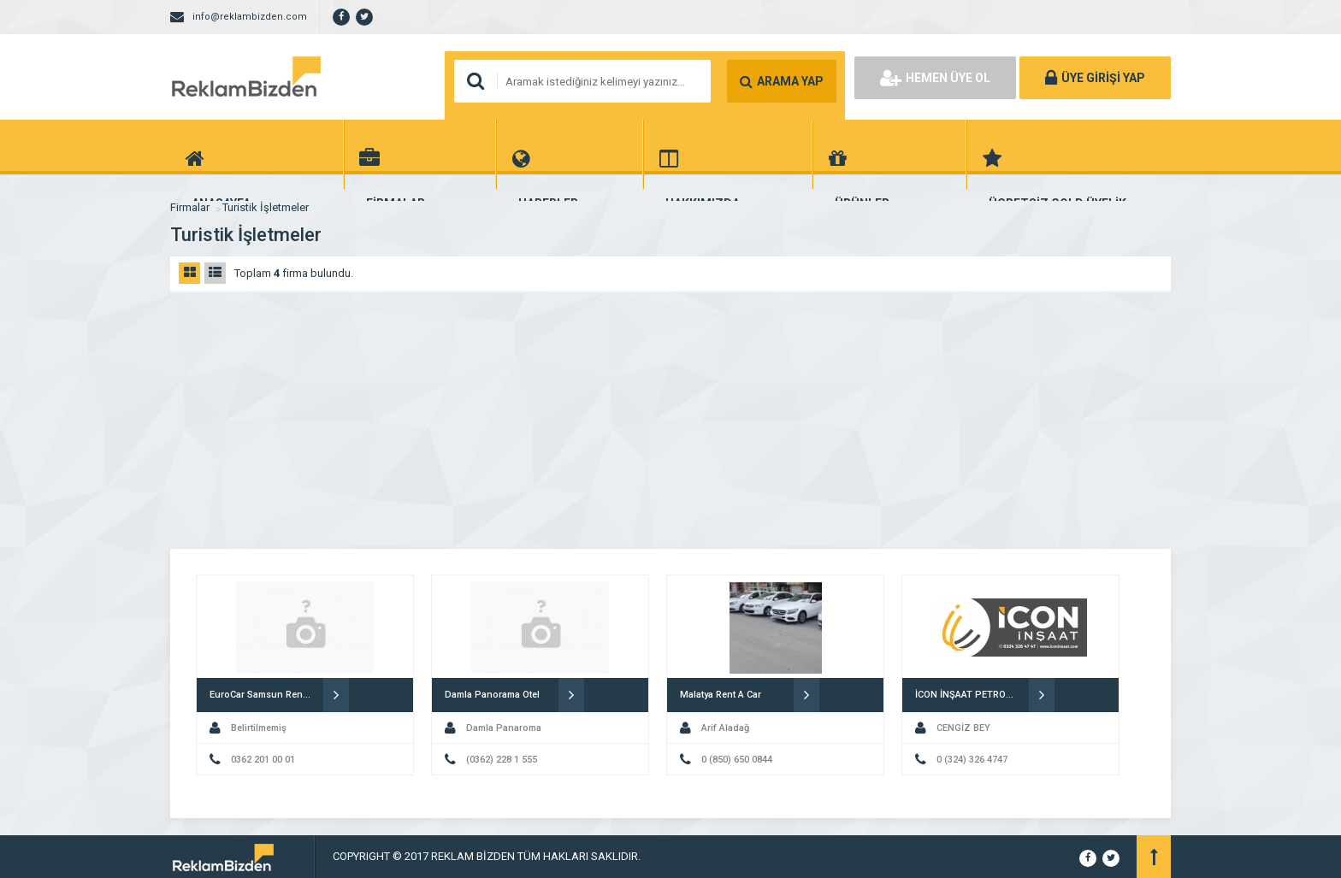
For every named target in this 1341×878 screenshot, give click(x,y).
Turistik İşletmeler (265, 207)
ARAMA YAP (782, 81)
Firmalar (190, 207)
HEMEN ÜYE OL (935, 77)
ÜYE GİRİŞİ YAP (1095, 77)
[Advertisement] (670, 420)
